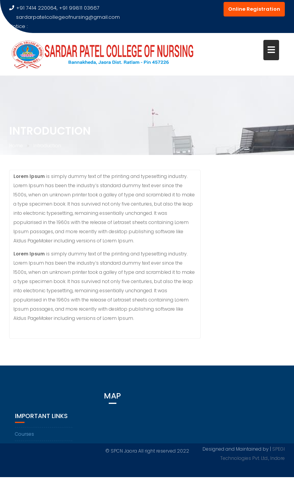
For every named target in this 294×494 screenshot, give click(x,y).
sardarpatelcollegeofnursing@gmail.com (64, 17)
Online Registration (254, 9)
